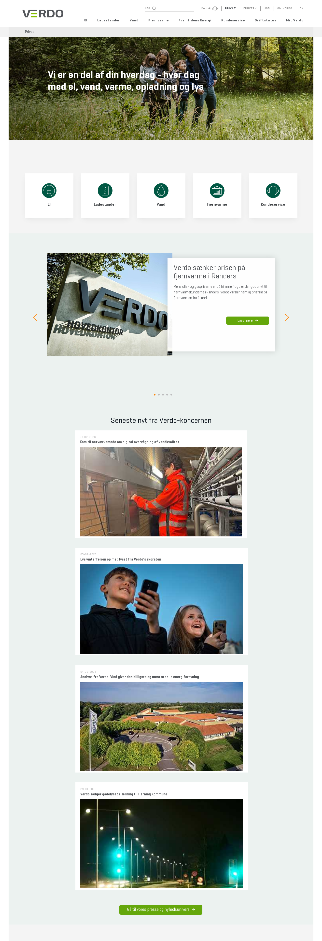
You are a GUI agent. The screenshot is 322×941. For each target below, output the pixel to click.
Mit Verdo (295, 20)
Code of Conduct (157, 901)
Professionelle (77, 808)
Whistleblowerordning (160, 884)
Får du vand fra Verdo (82, 791)
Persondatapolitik (157, 844)
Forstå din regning (37, 852)
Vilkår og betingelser (159, 860)
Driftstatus (265, 20)
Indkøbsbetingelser (158, 909)
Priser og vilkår (114, 816)
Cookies (151, 852)
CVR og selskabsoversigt (162, 876)
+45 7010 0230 (117, 937)
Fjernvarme (158, 20)
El (85, 20)
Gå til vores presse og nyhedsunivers (161, 503)
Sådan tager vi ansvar (161, 703)
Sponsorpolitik (156, 893)
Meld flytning (33, 860)
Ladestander (108, 20)
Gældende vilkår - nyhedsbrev (165, 868)
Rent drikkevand (78, 800)
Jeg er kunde (113, 808)
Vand (134, 20)
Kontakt (30, 868)
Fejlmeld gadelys (83, 844)
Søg (150, 8)
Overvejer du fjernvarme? (121, 791)
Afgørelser (74, 816)
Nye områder (113, 800)
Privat (29, 32)
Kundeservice (233, 20)
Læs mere (248, 320)
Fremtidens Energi (195, 20)
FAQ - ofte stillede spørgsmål (43, 844)
